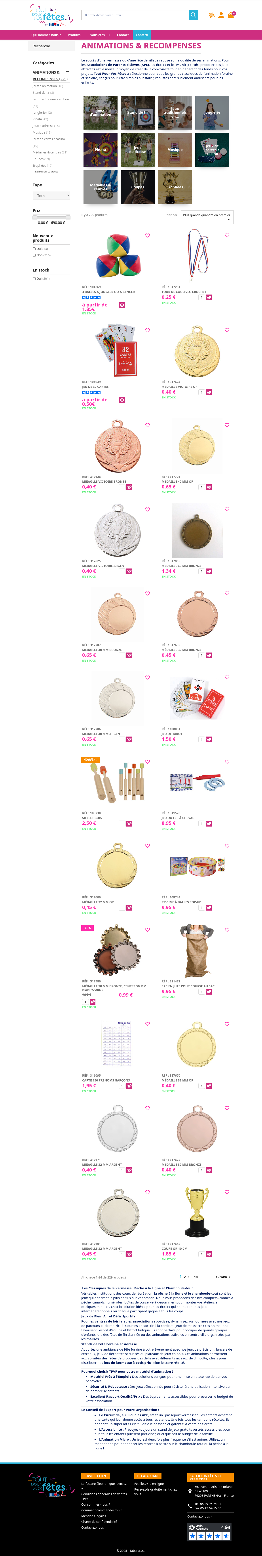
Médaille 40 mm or (177, 481)
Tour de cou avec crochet (184, 292)
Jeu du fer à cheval (178, 818)
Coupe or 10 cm (174, 1248)
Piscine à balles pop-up (181, 902)
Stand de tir (43, 92)
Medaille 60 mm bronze (181, 566)
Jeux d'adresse (46, 126)
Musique (42, 132)
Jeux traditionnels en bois (51, 102)
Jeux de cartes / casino (49, 142)
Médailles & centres (50, 152)
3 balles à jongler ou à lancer (108, 292)
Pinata (40, 119)
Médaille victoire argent (104, 566)
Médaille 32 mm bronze (181, 650)
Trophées (42, 165)
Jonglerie (42, 112)
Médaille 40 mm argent (102, 734)
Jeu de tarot (172, 734)
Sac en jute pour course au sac (188, 986)
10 (196, 1277)
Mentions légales (93, 1516)
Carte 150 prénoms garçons (106, 1080)
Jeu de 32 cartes (95, 387)
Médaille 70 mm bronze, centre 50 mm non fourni (114, 988)
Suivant (224, 1277)
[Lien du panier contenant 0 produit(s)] (231, 15)
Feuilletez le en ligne (149, 1483)
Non (43, 255)
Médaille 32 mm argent (102, 1164)
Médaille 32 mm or (98, 902)
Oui (42, 249)
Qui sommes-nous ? (95, 1504)
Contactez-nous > (200, 1516)
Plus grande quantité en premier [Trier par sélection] (207, 217)
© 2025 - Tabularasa (131, 1550)
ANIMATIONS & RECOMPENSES (50, 75)
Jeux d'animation (48, 86)
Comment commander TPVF (101, 1510)
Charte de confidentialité (99, 1522)
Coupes (41, 159)
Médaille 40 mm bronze (102, 650)
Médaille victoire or (179, 387)
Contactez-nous (92, 1527)
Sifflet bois (92, 818)
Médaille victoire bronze (104, 481)
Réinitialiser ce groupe (46, 171)
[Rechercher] (138, 15)
